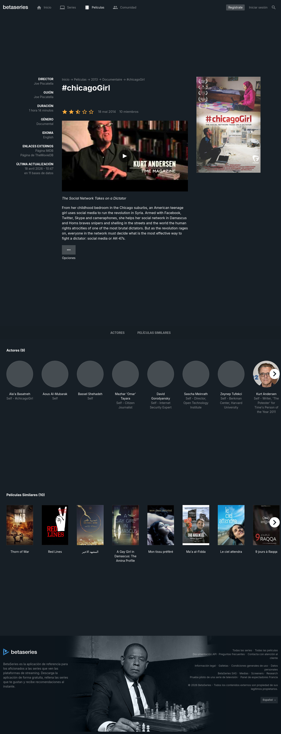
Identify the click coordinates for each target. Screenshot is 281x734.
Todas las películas (266, 650)
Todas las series (242, 650)
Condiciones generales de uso (249, 665)
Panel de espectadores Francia (259, 677)
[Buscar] (274, 7)
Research (272, 673)
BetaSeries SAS (227, 673)
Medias (244, 673)
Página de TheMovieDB (36, 155)
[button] (19, 387)
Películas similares (154, 332)
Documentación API (205, 654)
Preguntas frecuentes (232, 654)
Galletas (223, 665)
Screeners (257, 673)
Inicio (65, 79)
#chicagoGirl (136, 79)
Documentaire (112, 79)
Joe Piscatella (43, 83)
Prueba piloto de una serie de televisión (213, 677)
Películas (80, 79)
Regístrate (235, 7)
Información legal (205, 665)
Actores (117, 332)
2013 (94, 79)
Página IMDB (44, 150)
